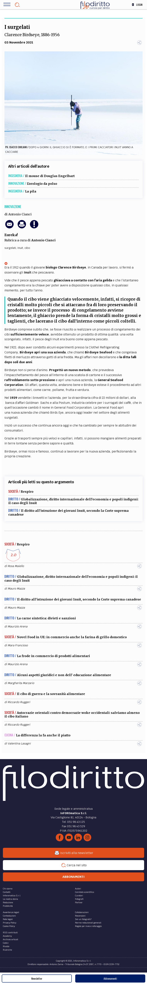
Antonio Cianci (20, 214)
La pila (30, 191)
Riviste (6, 946)
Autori (78, 888)
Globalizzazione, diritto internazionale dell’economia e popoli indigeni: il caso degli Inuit (73, 501)
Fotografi (79, 899)
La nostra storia (10, 899)
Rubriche (7, 949)
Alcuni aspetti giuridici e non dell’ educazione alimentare (64, 675)
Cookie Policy (9, 926)
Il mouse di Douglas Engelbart (50, 176)
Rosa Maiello (16, 566)
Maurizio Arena (17, 626)
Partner (79, 902)
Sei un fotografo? (83, 919)
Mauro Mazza (16, 588)
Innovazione (12, 206)
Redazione (8, 902)
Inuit (20, 248)
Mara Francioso (18, 645)
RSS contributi (10, 932)
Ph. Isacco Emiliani (16, 147)
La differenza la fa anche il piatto (43, 735)
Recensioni (80, 915)
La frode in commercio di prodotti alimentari (53, 656)
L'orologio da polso (42, 184)
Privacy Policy (9, 922)
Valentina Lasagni (19, 743)
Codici (5, 943)
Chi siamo (7, 888)
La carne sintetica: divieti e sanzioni (46, 618)
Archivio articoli (10, 939)
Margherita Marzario (21, 683)
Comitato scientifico (84, 892)
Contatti (6, 892)
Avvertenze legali (11, 912)
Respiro (27, 491)
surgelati (10, 248)
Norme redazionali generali (88, 922)
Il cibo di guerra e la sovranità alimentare (51, 694)
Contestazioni (9, 915)
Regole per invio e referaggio (88, 926)
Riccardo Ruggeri (19, 702)
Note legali (8, 919)
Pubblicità (8, 906)
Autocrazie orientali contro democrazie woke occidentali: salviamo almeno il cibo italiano (72, 714)
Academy (7, 936)
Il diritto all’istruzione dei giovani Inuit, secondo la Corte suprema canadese (68, 512)
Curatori (79, 895)
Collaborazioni (82, 912)
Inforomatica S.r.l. (12, 895)
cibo (27, 248)
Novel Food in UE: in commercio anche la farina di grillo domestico (72, 637)
